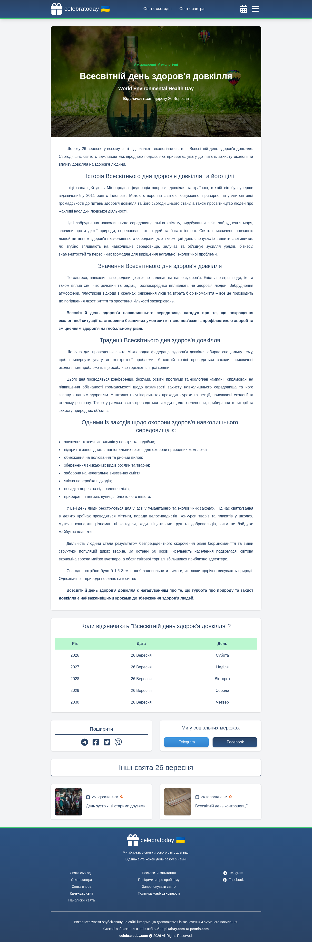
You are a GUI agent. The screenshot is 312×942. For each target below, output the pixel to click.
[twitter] (107, 742)
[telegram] (84, 742)
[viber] (118, 742)
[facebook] (95, 742)
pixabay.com (174, 929)
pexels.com (199, 929)
